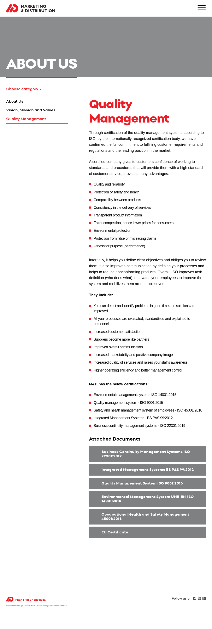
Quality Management (26, 119)
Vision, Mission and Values (30, 110)
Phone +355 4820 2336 (30, 600)
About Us (14, 101)
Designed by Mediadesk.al (55, 606)
